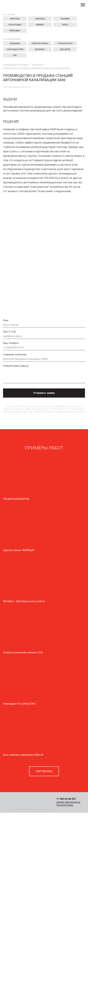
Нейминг (40, 25)
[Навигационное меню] (83, 4)
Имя (5, 320)
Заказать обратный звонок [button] (68, 802)
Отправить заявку (44, 392)
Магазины (40, 49)
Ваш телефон (11, 343)
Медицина (15, 43)
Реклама (65, 19)
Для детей (65, 49)
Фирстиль (15, 19)
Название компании (14, 354)
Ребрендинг (15, 31)
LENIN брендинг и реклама (15, 65)
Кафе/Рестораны (40, 43)
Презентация (15, 25)
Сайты (65, 25)
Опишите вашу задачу (15, 365)
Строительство (65, 43)
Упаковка (40, 19)
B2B (15, 55)
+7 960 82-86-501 (66, 798)
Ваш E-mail (9, 331)
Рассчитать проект (65, 805)
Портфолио (38, 65)
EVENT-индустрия (15, 49)
